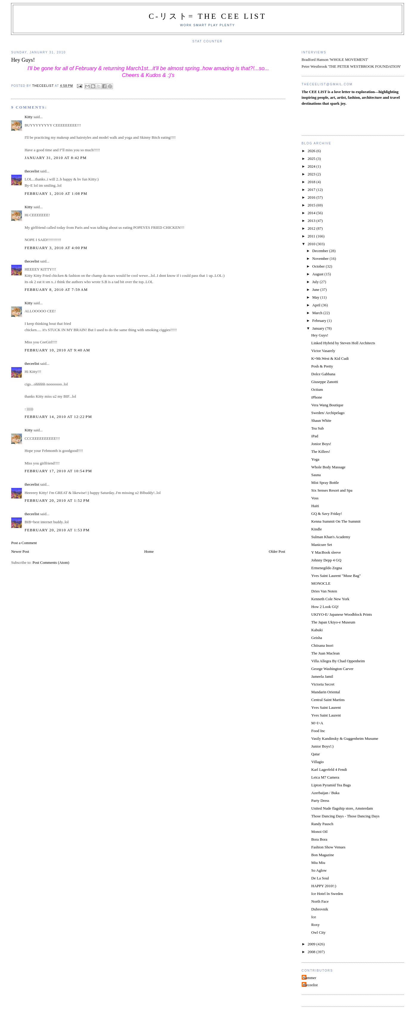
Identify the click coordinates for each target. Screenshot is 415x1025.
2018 (312, 182)
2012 (312, 228)
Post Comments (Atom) (50, 562)
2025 (312, 158)
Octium (317, 389)
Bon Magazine (322, 855)
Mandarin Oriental (325, 692)
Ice (313, 917)
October (319, 266)
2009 (312, 944)
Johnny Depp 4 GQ (326, 560)
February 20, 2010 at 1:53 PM (56, 530)
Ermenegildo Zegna (326, 568)
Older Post (277, 551)
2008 (312, 952)
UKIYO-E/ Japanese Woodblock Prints (341, 614)
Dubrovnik (319, 909)
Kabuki (317, 630)
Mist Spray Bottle (325, 482)
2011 (312, 236)
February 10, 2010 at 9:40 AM (57, 350)
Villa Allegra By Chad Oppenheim (338, 661)
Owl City (318, 932)
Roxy (315, 924)
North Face (320, 901)
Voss (314, 498)
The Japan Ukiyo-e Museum (333, 622)
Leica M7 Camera (325, 777)
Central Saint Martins (328, 699)
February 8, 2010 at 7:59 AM (56, 289)
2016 (312, 197)
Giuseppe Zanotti (324, 381)
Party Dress (320, 800)
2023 (312, 174)
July (316, 282)
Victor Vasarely (323, 350)
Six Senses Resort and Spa (331, 490)
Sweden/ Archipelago (328, 412)
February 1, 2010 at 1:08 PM (55, 193)
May (316, 297)
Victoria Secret (323, 684)
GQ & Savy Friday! (326, 513)
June (316, 289)
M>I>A (317, 723)
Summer (309, 977)
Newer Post (20, 551)
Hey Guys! (319, 335)
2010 (312, 244)
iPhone (316, 397)
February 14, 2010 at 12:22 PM (58, 416)
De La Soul (320, 878)
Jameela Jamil (322, 676)
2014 (312, 213)
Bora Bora (319, 839)
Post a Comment (24, 543)
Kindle (316, 529)
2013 (312, 220)
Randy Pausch (322, 824)
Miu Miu (318, 862)
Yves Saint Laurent (326, 707)
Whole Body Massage (328, 467)
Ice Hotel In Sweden (327, 893)
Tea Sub (317, 428)
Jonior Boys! (321, 444)
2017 (312, 189)
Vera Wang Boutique (327, 405)
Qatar (315, 754)
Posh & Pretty (322, 366)
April (316, 305)
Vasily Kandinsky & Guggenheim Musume (344, 738)
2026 (312, 151)
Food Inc (318, 730)
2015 (312, 205)
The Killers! (320, 451)
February (319, 320)
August (318, 274)
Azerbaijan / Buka (325, 793)
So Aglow (319, 870)
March (317, 313)
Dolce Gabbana (323, 374)
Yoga (315, 459)
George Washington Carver (332, 668)
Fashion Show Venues (328, 847)
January (318, 328)
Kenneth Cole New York (330, 599)
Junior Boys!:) (322, 746)
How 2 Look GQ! (325, 606)
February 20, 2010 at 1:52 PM (56, 500)
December (320, 250)
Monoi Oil (319, 831)
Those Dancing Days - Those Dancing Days (345, 816)
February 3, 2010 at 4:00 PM (55, 248)
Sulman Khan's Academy (330, 537)
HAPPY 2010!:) (323, 886)
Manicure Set (321, 544)
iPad (314, 436)
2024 (312, 166)
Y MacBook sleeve (326, 552)
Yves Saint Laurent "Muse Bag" (336, 575)
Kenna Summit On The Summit (335, 521)
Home (149, 551)
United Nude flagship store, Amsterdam (342, 808)
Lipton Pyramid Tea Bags (331, 785)
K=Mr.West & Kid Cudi (330, 358)
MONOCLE (320, 583)
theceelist (31, 171)
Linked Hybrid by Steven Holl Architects (343, 343)
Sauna (316, 475)
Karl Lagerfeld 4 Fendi (329, 769)
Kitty (28, 117)
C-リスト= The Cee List (208, 16)
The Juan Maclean (325, 653)
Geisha (316, 637)
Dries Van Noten (324, 591)
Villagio (317, 762)
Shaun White (321, 420)
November (320, 258)
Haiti (315, 506)
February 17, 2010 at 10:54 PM (58, 471)
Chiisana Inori (322, 645)
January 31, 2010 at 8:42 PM (55, 157)
